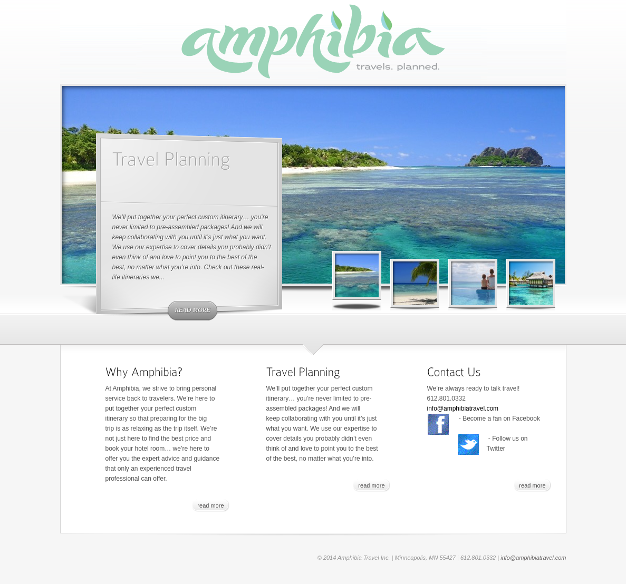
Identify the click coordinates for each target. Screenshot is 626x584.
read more (192, 310)
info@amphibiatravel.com (463, 408)
